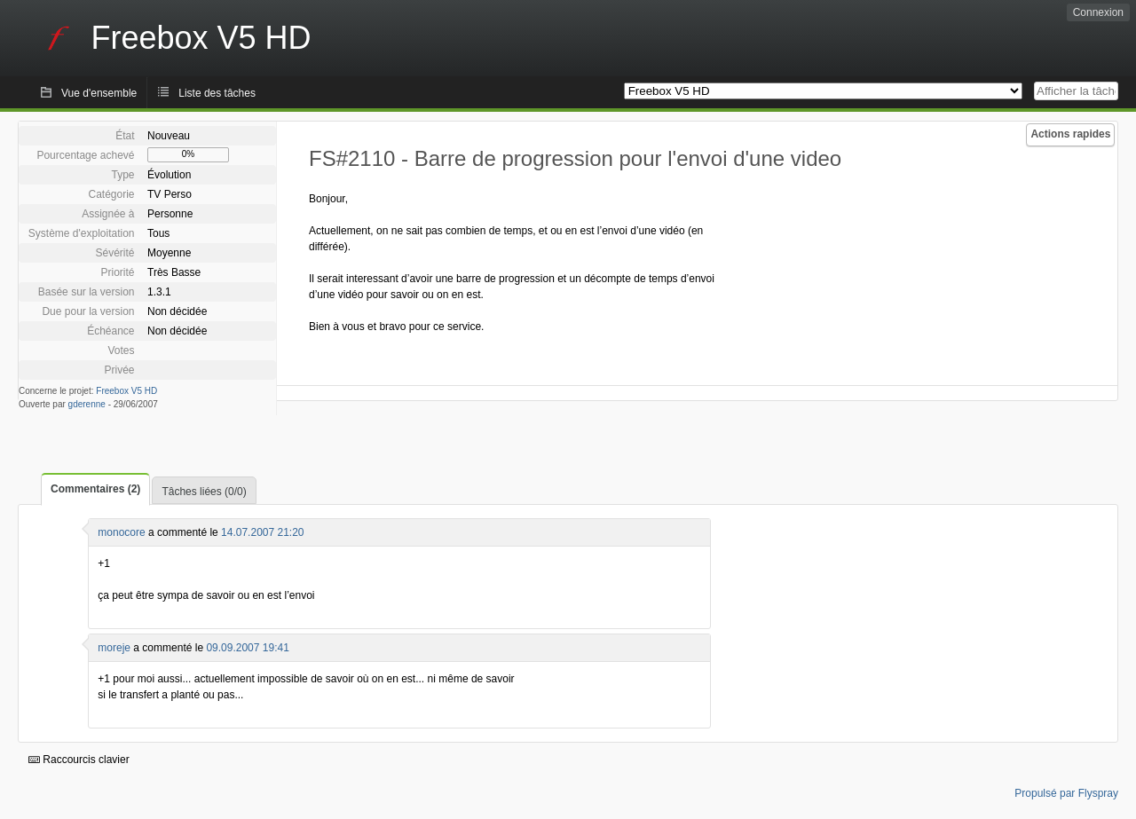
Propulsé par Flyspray (1066, 793)
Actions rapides (1070, 134)
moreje (114, 648)
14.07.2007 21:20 (262, 532)
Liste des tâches (217, 93)
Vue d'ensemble (99, 93)
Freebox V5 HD (126, 391)
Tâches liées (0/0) (204, 491)
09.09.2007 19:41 (247, 648)
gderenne (87, 404)
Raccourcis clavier (79, 759)
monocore (121, 532)
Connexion (1098, 12)
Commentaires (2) (95, 489)
